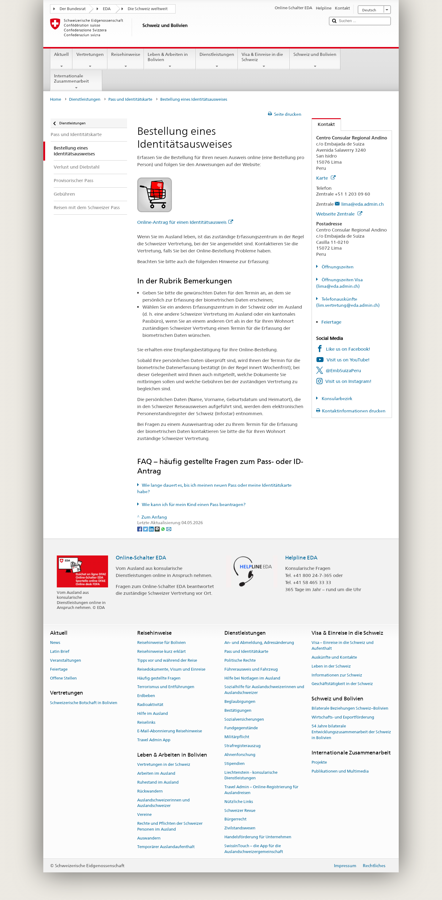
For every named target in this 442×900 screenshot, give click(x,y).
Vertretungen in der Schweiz (163, 764)
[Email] (168, 528)
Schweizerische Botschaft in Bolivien (83, 702)
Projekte (319, 762)
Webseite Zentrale (339, 214)
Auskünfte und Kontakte (334, 657)
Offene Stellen (63, 678)
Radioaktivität (150, 704)
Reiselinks (146, 722)
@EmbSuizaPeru (343, 370)
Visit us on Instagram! (348, 381)
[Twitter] (146, 528)
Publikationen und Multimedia (340, 771)
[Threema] (158, 528)
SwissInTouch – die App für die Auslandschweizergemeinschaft (253, 849)
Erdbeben (146, 695)
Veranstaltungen (65, 660)
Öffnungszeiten (337, 266)
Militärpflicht (236, 737)
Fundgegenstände (241, 728)
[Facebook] (140, 528)
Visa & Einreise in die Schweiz (263, 60)
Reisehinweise (126, 60)
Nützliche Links (238, 801)
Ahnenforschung (239, 754)
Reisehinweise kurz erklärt (161, 651)
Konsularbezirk (336, 398)
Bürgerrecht (235, 819)
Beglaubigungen (239, 701)
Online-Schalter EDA (141, 558)
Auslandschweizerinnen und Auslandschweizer (163, 803)
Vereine (144, 814)
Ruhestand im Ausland (158, 782)
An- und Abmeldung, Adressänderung (259, 643)
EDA (106, 8)
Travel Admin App (153, 740)
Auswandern (149, 838)
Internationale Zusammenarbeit (76, 81)
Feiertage (331, 322)
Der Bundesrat (73, 8)
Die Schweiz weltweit (148, 8)
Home (55, 99)
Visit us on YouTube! (348, 360)
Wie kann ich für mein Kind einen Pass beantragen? (194, 504)
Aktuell (61, 60)
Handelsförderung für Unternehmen (257, 837)
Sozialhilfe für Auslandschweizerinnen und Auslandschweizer (264, 690)
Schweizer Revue (239, 810)
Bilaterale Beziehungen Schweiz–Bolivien (350, 708)
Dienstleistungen (217, 60)
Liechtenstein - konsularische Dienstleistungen (250, 775)
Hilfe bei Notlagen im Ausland (252, 678)
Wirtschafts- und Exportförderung (343, 717)
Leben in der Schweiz (331, 666)
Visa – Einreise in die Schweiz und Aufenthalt (343, 646)
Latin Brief (59, 651)
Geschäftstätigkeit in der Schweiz (342, 684)
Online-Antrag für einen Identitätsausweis (185, 222)
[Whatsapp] (163, 528)
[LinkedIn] (152, 528)
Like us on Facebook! (348, 349)
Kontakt (323, 124)
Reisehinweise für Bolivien (161, 643)
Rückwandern (150, 791)
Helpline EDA (301, 558)
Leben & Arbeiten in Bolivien (170, 60)
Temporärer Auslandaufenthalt (166, 847)
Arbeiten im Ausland (156, 773)
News (55, 643)
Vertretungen (90, 60)
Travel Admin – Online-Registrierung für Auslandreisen (261, 790)
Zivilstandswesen (239, 828)
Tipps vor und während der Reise (167, 660)
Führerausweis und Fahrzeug (251, 669)
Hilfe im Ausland (152, 713)
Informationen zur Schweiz (337, 675)
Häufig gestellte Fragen (158, 678)
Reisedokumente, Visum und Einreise (171, 669)
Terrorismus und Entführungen (165, 687)
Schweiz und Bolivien (315, 60)
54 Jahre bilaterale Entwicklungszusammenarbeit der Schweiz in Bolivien (351, 732)
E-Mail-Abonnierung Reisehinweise (169, 731)
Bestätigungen (237, 710)
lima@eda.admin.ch (362, 204)
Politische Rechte (240, 660)
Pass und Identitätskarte (130, 99)
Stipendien (234, 763)
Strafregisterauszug (242, 745)
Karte (325, 178)
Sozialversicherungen (244, 719)
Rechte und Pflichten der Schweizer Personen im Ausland (170, 826)
